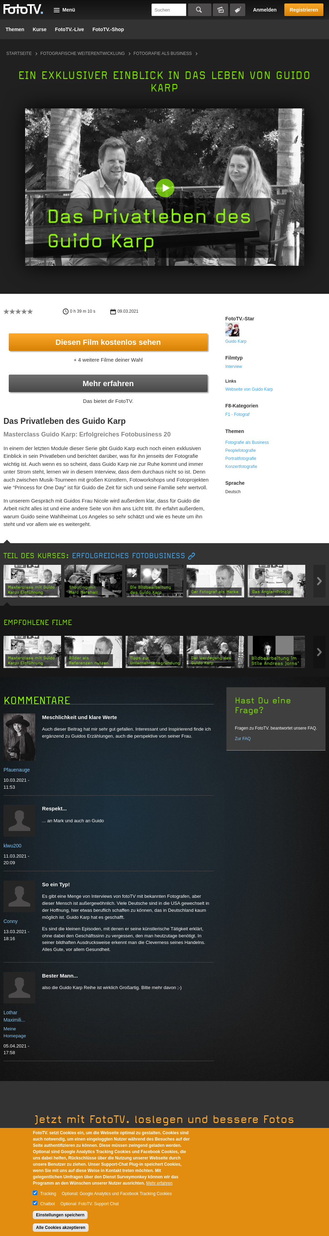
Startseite (19, 53)
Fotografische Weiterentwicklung (82, 53)
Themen (15, 29)
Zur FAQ (243, 738)
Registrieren (304, 10)
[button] (166, 188)
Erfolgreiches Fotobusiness (128, 556)
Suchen (199, 9)
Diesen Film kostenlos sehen (108, 342)
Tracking (48, 1193)
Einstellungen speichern (60, 1215)
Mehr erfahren (108, 383)
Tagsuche (237, 9)
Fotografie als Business (163, 53)
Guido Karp (236, 341)
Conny (10, 921)
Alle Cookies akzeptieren (60, 1227)
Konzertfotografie (241, 466)
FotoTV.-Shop (108, 29)
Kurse (40, 29)
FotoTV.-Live (69, 29)
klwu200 (12, 845)
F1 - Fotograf (237, 414)
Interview (233, 366)
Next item (319, 581)
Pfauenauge (16, 770)
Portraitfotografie (240, 458)
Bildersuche (220, 9)
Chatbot (47, 1203)
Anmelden (265, 10)
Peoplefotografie (240, 450)
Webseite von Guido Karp (249, 389)
